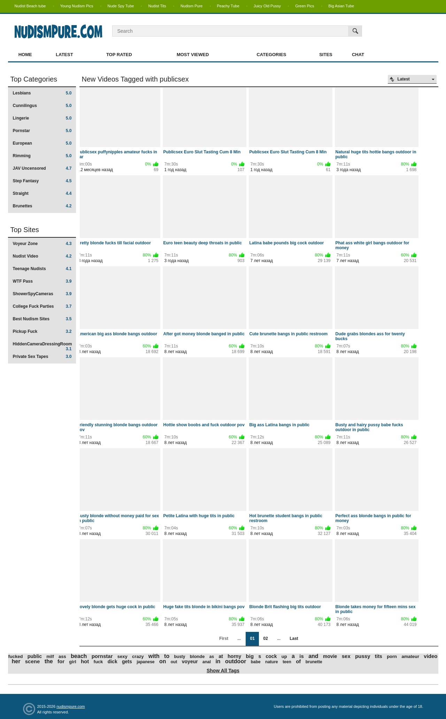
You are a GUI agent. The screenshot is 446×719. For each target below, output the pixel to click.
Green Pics (304, 6)
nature (271, 661)
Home (25, 54)
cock (271, 656)
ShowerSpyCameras (42, 293)
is (301, 656)
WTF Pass (42, 281)
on (162, 661)
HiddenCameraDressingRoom (42, 346)
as (211, 656)
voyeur (190, 661)
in (217, 661)
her (16, 661)
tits (378, 656)
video (430, 656)
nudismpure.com (70, 706)
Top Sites (24, 230)
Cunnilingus (42, 105)
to (166, 656)
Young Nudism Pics (76, 6)
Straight (42, 193)
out (174, 661)
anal (206, 661)
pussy (362, 656)
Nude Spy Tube (121, 6)
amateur (410, 656)
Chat (358, 54)
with (154, 656)
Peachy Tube (228, 6)
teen (287, 661)
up (284, 656)
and (313, 656)
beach (79, 656)
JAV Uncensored (42, 168)
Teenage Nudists (42, 268)
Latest (64, 54)
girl (72, 661)
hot (85, 661)
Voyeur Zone (42, 243)
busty (179, 656)
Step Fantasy (42, 180)
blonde (197, 656)
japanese (145, 661)
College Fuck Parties (42, 306)
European (42, 143)
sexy (122, 656)
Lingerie (42, 118)
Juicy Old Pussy (267, 6)
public (35, 656)
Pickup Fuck (42, 331)
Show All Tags (223, 670)
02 (265, 638)
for (60, 661)
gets (127, 661)
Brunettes (42, 206)
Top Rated (119, 54)
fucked (15, 656)
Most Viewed (193, 54)
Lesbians (42, 93)
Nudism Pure (191, 6)
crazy (138, 656)
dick (112, 661)
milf (50, 656)
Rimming (42, 155)
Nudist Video (42, 256)
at (221, 656)
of (298, 661)
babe (256, 661)
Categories (271, 54)
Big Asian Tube (341, 6)
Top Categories (33, 79)
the (49, 661)
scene (32, 661)
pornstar (102, 656)
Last (294, 638)
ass (62, 656)
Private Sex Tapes (42, 356)
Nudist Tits (157, 6)
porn (392, 656)
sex (346, 656)
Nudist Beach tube (30, 6)
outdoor (235, 661)
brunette (314, 661)
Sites (325, 54)
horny (234, 656)
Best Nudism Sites (42, 318)
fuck (98, 661)
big (250, 656)
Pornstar (42, 130)
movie (330, 656)
